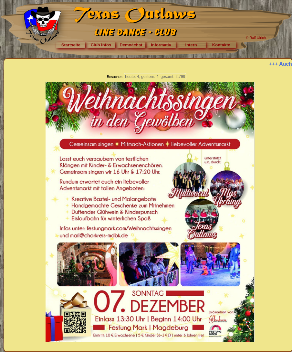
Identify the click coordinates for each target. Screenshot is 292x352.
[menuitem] (70, 45)
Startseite (70, 45)
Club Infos (101, 45)
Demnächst (131, 45)
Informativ (161, 45)
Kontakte (221, 45)
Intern (191, 45)
